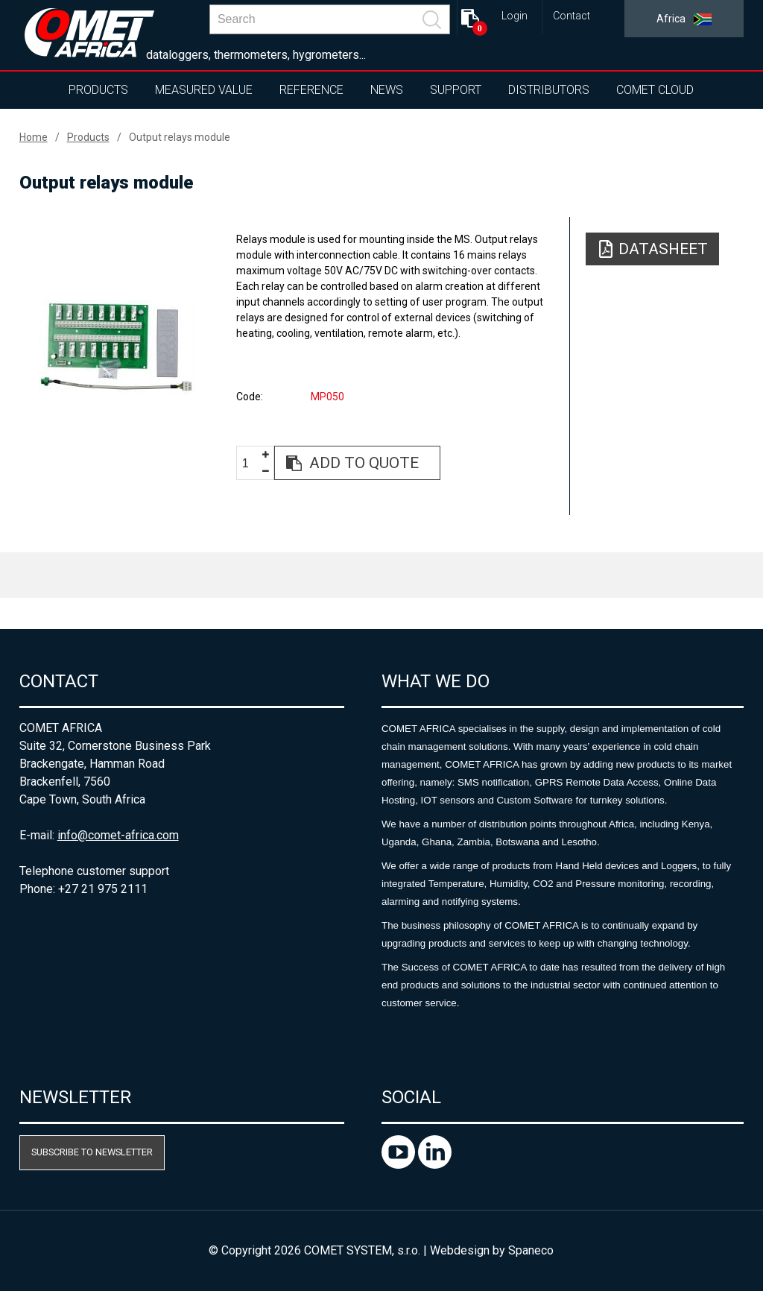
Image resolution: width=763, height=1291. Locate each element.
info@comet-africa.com (118, 835)
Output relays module (179, 137)
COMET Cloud (655, 90)
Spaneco (531, 1250)
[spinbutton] (251, 464)
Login (514, 16)
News (386, 90)
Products (98, 90)
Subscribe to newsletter (92, 1152)
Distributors (548, 90)
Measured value (204, 90)
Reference (311, 90)
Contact (571, 16)
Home (33, 137)
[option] (117, 347)
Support (455, 90)
